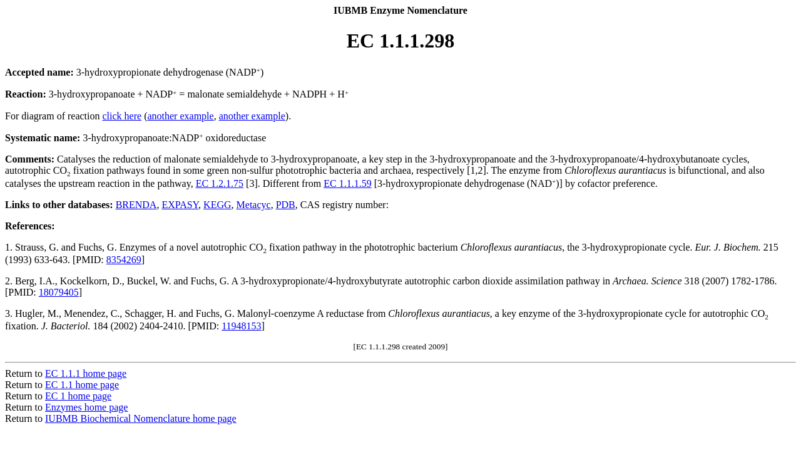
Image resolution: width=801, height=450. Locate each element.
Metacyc (254, 204)
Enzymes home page (86, 407)
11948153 (241, 326)
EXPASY (179, 204)
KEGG (217, 204)
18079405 (59, 292)
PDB (285, 204)
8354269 (123, 259)
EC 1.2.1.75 (219, 183)
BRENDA (136, 204)
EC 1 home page (78, 396)
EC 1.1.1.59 (347, 183)
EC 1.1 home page (82, 384)
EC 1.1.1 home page (85, 373)
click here (122, 116)
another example (180, 116)
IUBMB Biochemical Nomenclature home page (141, 418)
